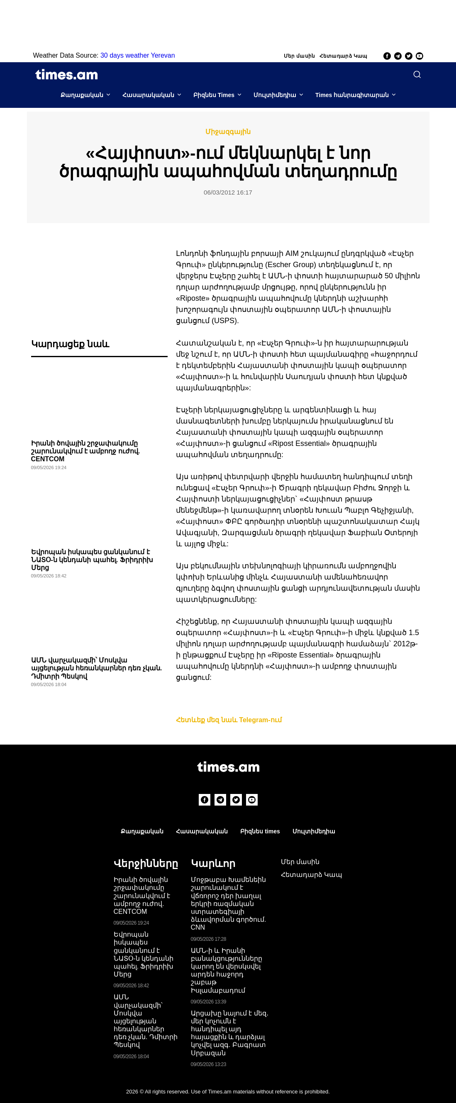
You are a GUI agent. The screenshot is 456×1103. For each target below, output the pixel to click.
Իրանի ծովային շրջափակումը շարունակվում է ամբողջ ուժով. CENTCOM (85, 451)
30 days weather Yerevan (137, 55)
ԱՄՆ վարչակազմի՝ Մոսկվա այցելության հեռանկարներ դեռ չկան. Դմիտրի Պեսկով (96, 668)
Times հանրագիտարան (352, 95)
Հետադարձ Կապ (343, 56)
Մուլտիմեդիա (275, 95)
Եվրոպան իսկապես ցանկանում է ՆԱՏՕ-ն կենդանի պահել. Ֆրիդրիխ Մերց (92, 559)
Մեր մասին (299, 56)
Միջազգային (228, 132)
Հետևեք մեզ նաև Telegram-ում (229, 719)
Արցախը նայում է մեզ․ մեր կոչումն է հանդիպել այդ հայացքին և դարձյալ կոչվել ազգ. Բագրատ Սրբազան (229, 1033)
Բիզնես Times (213, 95)
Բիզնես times (260, 831)
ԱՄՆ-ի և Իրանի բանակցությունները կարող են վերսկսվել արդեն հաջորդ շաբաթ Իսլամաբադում (226, 970)
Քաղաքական (82, 95)
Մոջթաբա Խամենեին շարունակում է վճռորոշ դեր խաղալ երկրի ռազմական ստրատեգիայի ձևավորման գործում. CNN (228, 903)
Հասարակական (148, 95)
